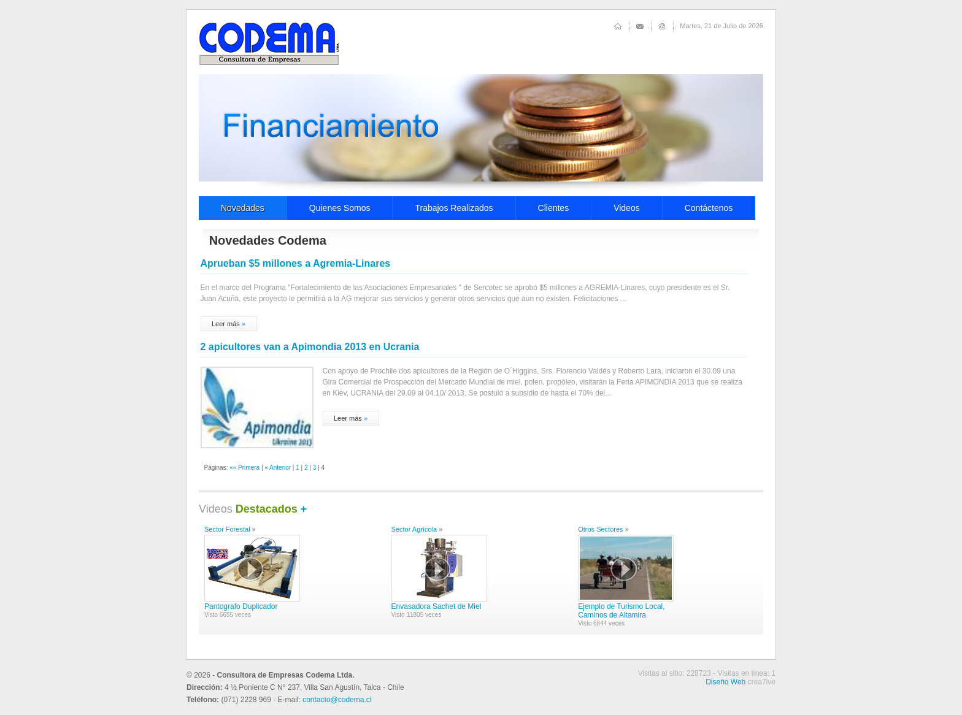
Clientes (553, 208)
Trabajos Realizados (454, 208)
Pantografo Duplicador (240, 606)
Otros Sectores (600, 529)
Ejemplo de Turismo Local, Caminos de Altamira (621, 610)
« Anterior (277, 467)
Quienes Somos (340, 208)
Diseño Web (725, 682)
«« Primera (244, 467)
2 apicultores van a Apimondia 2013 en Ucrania (310, 347)
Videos (627, 208)
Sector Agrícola (414, 529)
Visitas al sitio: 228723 (674, 673)
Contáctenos (709, 208)
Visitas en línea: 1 (746, 673)
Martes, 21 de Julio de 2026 (721, 25)
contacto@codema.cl (336, 699)
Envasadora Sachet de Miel (436, 606)
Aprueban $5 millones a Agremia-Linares (296, 263)
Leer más (226, 323)
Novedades (242, 208)
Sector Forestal (227, 529)
